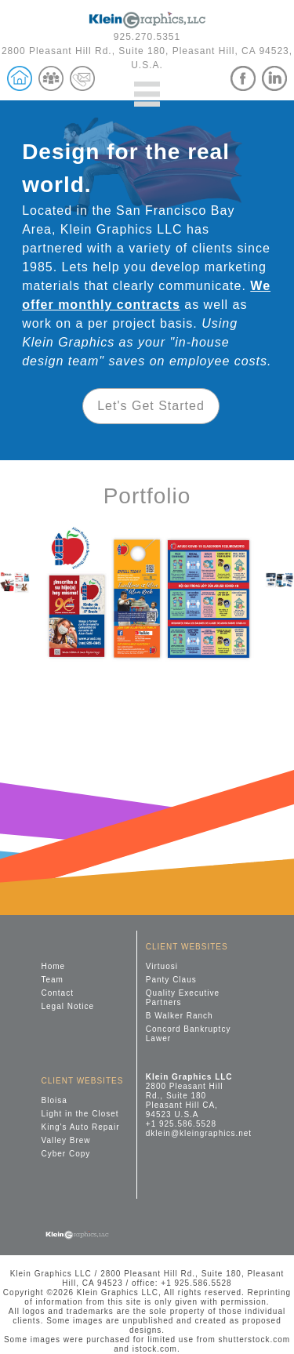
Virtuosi (162, 966)
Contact (58, 993)
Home (54, 966)
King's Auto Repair (81, 1127)
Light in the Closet (80, 1113)
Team (53, 979)
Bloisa (54, 1100)
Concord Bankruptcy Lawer (188, 1034)
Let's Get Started (151, 405)
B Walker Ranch (179, 1015)
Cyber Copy (66, 1153)
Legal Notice (68, 1006)
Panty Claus (171, 979)
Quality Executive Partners (183, 998)
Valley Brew (66, 1140)
